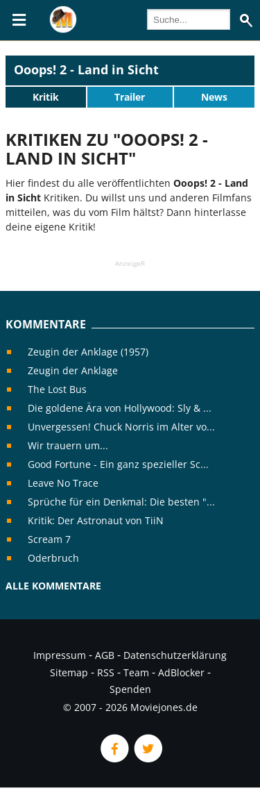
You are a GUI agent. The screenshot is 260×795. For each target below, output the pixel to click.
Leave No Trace (63, 482)
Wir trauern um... (68, 445)
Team (136, 672)
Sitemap (69, 672)
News (214, 96)
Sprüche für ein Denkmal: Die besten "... (121, 501)
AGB (104, 655)
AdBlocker (181, 672)
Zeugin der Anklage (73, 370)
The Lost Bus (57, 389)
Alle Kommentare (53, 585)
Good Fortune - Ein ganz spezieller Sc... (118, 464)
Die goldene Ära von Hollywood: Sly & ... (119, 408)
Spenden (130, 689)
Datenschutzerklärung (175, 655)
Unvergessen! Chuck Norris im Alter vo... (121, 426)
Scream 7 (49, 539)
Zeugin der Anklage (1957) (88, 351)
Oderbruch (53, 557)
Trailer (129, 96)
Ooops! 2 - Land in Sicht (86, 69)
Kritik (46, 96)
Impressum (59, 655)
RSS (105, 672)
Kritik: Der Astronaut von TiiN (96, 520)
